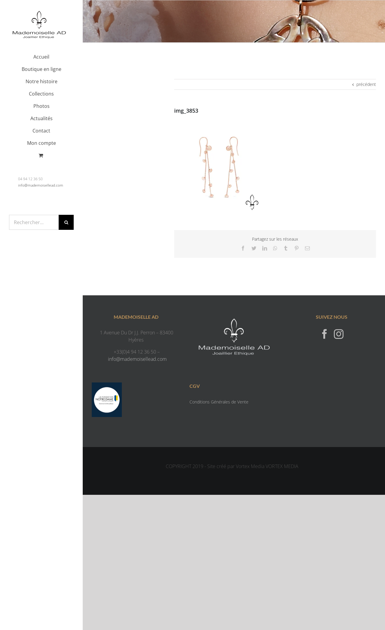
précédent (366, 84)
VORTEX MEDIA (282, 466)
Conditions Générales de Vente (218, 402)
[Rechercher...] (34, 222)
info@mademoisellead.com (40, 185)
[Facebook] (324, 334)
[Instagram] (338, 334)
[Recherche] (66, 222)
